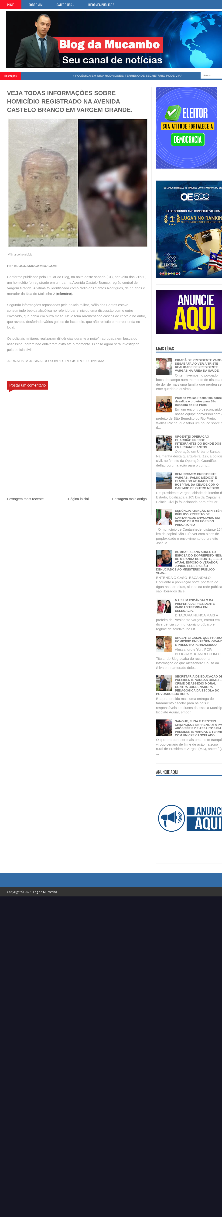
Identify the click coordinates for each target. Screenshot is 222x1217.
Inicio (10, 4)
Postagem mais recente (25, 499)
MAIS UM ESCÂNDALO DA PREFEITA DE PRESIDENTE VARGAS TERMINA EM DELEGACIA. (195, 605)
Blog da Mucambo (44, 892)
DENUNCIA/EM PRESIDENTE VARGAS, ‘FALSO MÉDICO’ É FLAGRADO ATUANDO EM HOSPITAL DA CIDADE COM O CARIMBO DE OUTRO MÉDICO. (197, 481)
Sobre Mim (35, 4)
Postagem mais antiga (129, 499)
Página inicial (78, 499)
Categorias (65, 4)
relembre (64, 294)
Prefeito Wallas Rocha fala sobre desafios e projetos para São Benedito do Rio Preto (198, 401)
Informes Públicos (101, 4)
